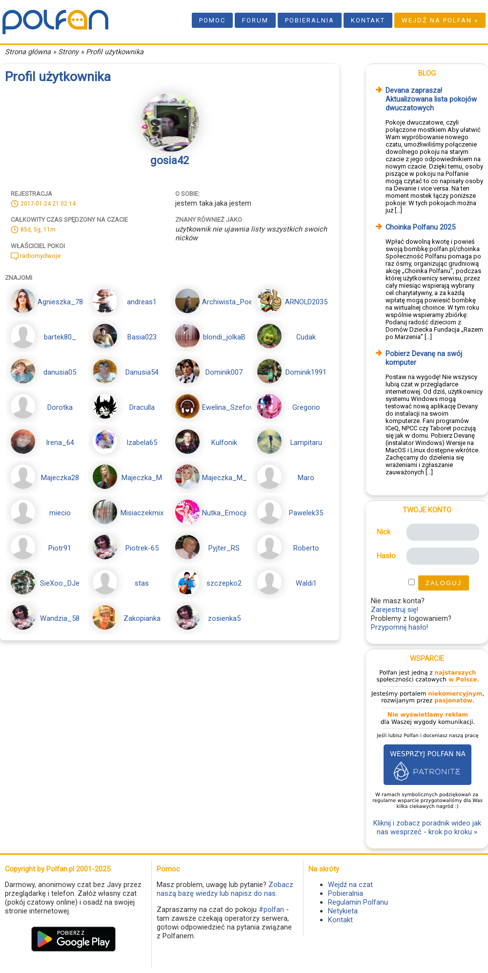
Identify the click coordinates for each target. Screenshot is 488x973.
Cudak (306, 337)
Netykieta (343, 911)
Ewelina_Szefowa (230, 407)
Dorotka (60, 407)
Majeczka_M (142, 477)
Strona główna (28, 51)
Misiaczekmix (142, 512)
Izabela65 (141, 442)
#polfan (271, 909)
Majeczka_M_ (224, 477)
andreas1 (142, 301)
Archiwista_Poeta (230, 301)
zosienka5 (224, 618)
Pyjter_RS (224, 548)
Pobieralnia (309, 20)
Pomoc (212, 20)
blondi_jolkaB (224, 337)
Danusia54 (142, 372)
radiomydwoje (36, 255)
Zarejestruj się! (394, 609)
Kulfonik (224, 442)
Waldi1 (306, 583)
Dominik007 (224, 372)
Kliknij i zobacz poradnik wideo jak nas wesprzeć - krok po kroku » (427, 827)
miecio (60, 512)
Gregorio (306, 407)
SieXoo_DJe (60, 583)
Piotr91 (59, 548)
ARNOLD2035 (306, 301)
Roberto (306, 548)
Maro (306, 477)
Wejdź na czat (350, 884)
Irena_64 (60, 442)
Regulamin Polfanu (358, 902)
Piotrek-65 (142, 548)
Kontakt (368, 20)
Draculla (142, 407)
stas (142, 583)
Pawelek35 (306, 512)
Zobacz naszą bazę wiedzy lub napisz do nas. (225, 889)
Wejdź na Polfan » (440, 20)
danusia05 (59, 372)
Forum (255, 20)
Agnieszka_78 (60, 301)
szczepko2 (224, 583)
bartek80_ (60, 337)
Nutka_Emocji (224, 512)
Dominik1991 (305, 372)
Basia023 (142, 337)
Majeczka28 (60, 477)
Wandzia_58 (60, 618)
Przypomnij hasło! (399, 627)
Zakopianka (142, 618)
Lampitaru (306, 442)
